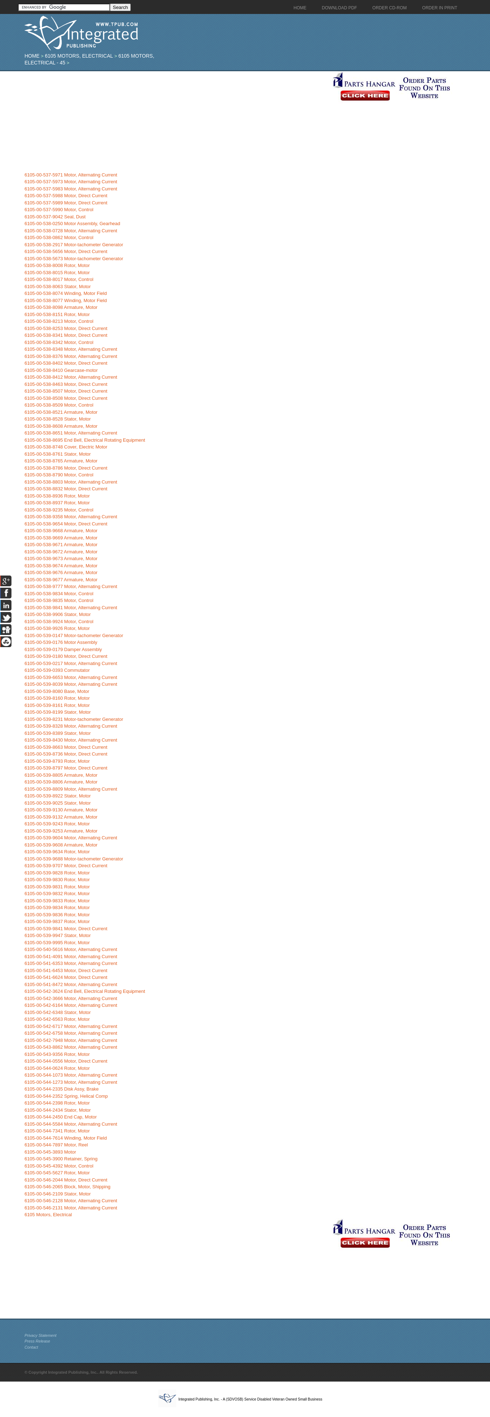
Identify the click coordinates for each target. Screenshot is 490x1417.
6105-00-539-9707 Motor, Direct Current (65, 865)
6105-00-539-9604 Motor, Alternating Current (70, 837)
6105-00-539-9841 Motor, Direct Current (65, 928)
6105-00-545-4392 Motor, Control (58, 1166)
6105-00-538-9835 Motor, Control (58, 600)
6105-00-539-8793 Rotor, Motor (57, 761)
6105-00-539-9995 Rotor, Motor (57, 942)
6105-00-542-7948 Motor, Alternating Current (70, 1040)
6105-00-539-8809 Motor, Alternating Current (70, 789)
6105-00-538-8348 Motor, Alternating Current (70, 349)
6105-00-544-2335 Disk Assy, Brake (61, 1089)
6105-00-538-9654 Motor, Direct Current (65, 523)
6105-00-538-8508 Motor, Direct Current (65, 398)
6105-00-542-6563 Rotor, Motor (57, 1019)
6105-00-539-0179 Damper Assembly (63, 649)
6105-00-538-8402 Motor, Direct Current (65, 363)
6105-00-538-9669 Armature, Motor (60, 537)
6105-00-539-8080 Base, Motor (56, 691)
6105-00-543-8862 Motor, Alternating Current (70, 1047)
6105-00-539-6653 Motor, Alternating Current (70, 677)
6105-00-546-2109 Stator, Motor (57, 1194)
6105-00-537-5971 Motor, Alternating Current (70, 175)
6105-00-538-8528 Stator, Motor (57, 419)
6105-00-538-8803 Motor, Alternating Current (70, 482)
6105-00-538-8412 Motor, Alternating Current (70, 377)
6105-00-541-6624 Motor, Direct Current (65, 977)
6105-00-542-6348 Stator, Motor (57, 1012)
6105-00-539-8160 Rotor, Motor (57, 698)
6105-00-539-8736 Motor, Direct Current (65, 754)
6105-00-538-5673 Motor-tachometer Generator (73, 258)
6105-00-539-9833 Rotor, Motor (57, 900)
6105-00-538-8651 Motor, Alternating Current (70, 433)
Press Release (37, 1341)
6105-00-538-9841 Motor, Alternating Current (70, 607)
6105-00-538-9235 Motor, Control (58, 510)
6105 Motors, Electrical (79, 56)
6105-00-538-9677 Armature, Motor (60, 579)
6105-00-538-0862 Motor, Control (58, 237)
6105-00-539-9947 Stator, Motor (57, 935)
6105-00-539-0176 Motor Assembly (60, 642)
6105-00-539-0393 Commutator (57, 670)
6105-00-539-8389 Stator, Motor (57, 733)
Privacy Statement (40, 1335)
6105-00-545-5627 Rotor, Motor (57, 1172)
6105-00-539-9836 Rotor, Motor (57, 914)
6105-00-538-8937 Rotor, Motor (57, 502)
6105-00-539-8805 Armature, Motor (60, 775)
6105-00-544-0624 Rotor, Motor (57, 1068)
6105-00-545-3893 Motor (50, 1152)
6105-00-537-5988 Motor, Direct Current (65, 195)
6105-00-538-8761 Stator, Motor (57, 454)
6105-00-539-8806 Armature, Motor (60, 782)
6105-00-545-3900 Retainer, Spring (60, 1158)
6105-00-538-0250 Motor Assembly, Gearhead (72, 223)
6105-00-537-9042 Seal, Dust (55, 216)
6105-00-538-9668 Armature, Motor (60, 530)
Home (31, 56)
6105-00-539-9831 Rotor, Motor (57, 886)
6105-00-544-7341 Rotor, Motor (57, 1131)
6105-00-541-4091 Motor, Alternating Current (70, 956)
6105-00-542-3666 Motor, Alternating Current (70, 998)
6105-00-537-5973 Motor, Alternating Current (70, 181)
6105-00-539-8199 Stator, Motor (57, 712)
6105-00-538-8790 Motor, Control (58, 474)
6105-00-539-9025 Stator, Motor (57, 803)
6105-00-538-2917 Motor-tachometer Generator (73, 244)
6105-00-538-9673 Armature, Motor (60, 558)
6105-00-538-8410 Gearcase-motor (61, 370)
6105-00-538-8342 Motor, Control (58, 342)
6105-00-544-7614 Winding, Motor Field (65, 1138)
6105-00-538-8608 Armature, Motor (60, 426)
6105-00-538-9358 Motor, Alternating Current (70, 516)
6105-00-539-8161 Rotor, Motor (57, 705)
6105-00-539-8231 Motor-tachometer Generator (73, 719)
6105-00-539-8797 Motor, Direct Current (65, 768)
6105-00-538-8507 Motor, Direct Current (65, 391)
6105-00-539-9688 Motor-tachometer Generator (73, 859)
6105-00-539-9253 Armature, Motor (60, 831)
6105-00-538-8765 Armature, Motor (60, 461)
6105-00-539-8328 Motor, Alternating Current (70, 726)
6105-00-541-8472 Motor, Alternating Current (70, 984)
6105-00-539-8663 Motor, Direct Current (65, 747)
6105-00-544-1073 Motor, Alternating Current (70, 1075)
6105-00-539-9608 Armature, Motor (60, 845)
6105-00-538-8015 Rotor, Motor (57, 272)
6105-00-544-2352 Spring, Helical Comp (66, 1096)
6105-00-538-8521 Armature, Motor (60, 412)
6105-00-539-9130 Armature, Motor (60, 809)
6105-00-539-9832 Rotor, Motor (57, 893)
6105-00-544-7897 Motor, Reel (56, 1144)
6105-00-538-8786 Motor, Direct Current (65, 468)
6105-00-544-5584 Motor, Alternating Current (70, 1124)
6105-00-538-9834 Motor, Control (58, 593)
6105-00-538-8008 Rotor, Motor (57, 265)
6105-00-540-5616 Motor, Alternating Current (70, 949)
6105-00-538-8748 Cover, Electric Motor (65, 447)
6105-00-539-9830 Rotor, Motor (57, 879)
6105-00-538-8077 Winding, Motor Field (65, 300)
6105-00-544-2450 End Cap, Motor (60, 1117)
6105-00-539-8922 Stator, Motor (57, 796)
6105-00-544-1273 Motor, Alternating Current (70, 1082)
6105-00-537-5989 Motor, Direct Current (65, 202)
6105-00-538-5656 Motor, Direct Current (65, 251)
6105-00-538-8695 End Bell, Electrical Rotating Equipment (84, 440)
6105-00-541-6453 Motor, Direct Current (65, 970)
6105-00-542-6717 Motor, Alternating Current (70, 1026)
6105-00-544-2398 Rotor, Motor (57, 1103)
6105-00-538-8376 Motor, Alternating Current (70, 356)
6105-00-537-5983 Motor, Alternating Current (70, 188)
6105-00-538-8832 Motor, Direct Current (65, 488)
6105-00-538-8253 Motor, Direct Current (65, 328)
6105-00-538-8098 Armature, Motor (60, 307)
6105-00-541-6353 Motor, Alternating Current (70, 963)
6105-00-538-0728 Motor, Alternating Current (70, 230)
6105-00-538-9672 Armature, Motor (60, 551)
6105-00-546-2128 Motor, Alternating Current (70, 1200)
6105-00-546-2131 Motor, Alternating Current (70, 1207)
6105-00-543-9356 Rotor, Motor (57, 1054)
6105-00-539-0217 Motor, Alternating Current (70, 663)
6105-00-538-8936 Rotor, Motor (57, 496)
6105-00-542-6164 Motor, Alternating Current (70, 1005)
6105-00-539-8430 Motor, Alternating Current (70, 740)
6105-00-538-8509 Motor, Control (58, 405)
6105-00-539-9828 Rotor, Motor (57, 872)
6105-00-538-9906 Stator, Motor (57, 614)
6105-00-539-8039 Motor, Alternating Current (70, 684)
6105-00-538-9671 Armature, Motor (60, 544)
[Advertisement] (176, 121)
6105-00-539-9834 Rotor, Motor (57, 907)
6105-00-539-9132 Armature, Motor (60, 817)
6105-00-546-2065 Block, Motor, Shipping (67, 1186)
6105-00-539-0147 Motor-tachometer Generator (73, 635)
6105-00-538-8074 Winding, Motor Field (65, 293)
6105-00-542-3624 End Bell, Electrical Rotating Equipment (84, 991)
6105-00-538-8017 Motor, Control (58, 279)
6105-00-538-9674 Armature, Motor (60, 565)
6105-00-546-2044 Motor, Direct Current (65, 1180)
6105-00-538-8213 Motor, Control (58, 321)
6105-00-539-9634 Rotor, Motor (57, 851)
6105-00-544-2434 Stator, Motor (57, 1110)
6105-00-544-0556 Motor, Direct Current (65, 1061)
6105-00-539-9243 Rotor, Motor (57, 823)
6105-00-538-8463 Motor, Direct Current (65, 384)
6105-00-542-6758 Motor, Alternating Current (70, 1033)
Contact (31, 1347)
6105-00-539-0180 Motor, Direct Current (65, 656)
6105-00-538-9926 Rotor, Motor (57, 628)
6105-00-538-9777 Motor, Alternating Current (70, 586)
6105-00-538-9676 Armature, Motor (60, 572)
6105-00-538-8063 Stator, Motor (57, 286)
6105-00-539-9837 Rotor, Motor (57, 921)
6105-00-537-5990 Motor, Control (58, 209)
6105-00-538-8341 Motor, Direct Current (65, 335)
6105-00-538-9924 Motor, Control (58, 621)
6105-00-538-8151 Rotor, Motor (57, 314)
